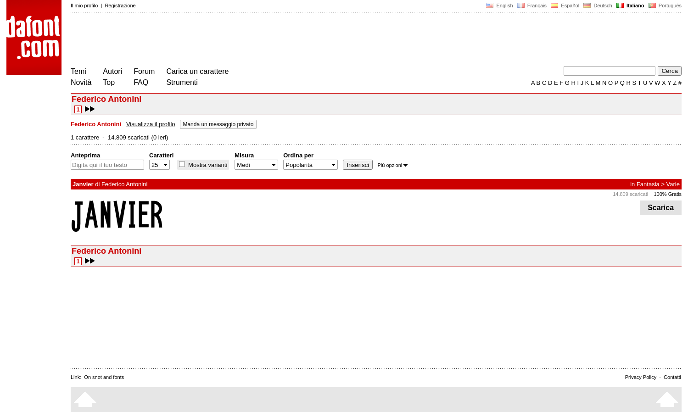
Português (664, 5)
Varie (673, 184)
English (499, 5)
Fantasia (648, 184)
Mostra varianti (206, 164)
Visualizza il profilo (150, 124)
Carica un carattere (197, 71)
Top (109, 82)
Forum (144, 71)
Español (565, 5)
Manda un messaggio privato (218, 124)
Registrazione (120, 5)
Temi (78, 71)
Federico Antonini (124, 184)
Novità (81, 82)
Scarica (660, 208)
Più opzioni (392, 165)
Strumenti (181, 82)
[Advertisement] (238, 40)
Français (532, 5)
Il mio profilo (84, 5)
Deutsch (598, 5)
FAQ (141, 82)
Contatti (672, 377)
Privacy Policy (640, 377)
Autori (112, 71)
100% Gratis (668, 194)
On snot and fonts (104, 377)
